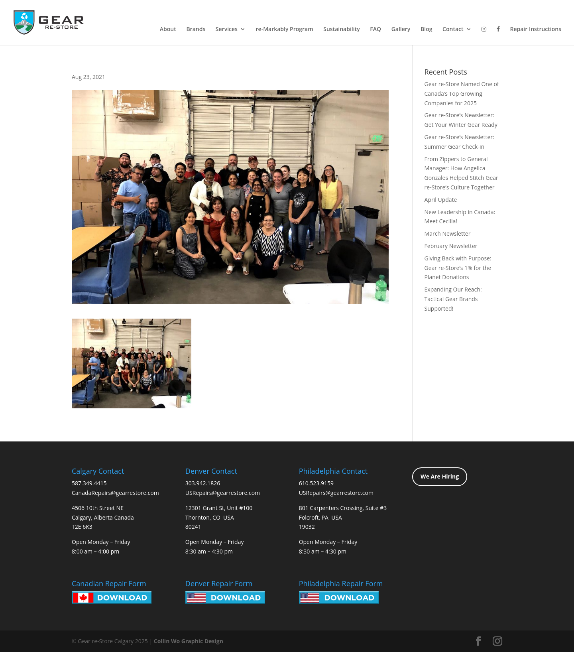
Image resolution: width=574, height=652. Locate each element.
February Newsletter (451, 246)
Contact (452, 29)
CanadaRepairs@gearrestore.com (115, 492)
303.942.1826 (202, 483)
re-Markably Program (284, 29)
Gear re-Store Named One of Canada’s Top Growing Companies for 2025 (462, 93)
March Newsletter (448, 233)
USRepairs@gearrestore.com (222, 492)
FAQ (375, 29)
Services (227, 29)
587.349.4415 (89, 483)
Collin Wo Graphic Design (188, 641)
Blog (426, 29)
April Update (441, 199)
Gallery (401, 29)
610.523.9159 (316, 483)
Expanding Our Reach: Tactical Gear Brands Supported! (453, 299)
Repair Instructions (535, 29)
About (168, 29)
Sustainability (341, 29)
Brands (195, 29)
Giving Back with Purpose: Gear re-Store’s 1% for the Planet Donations (458, 267)
